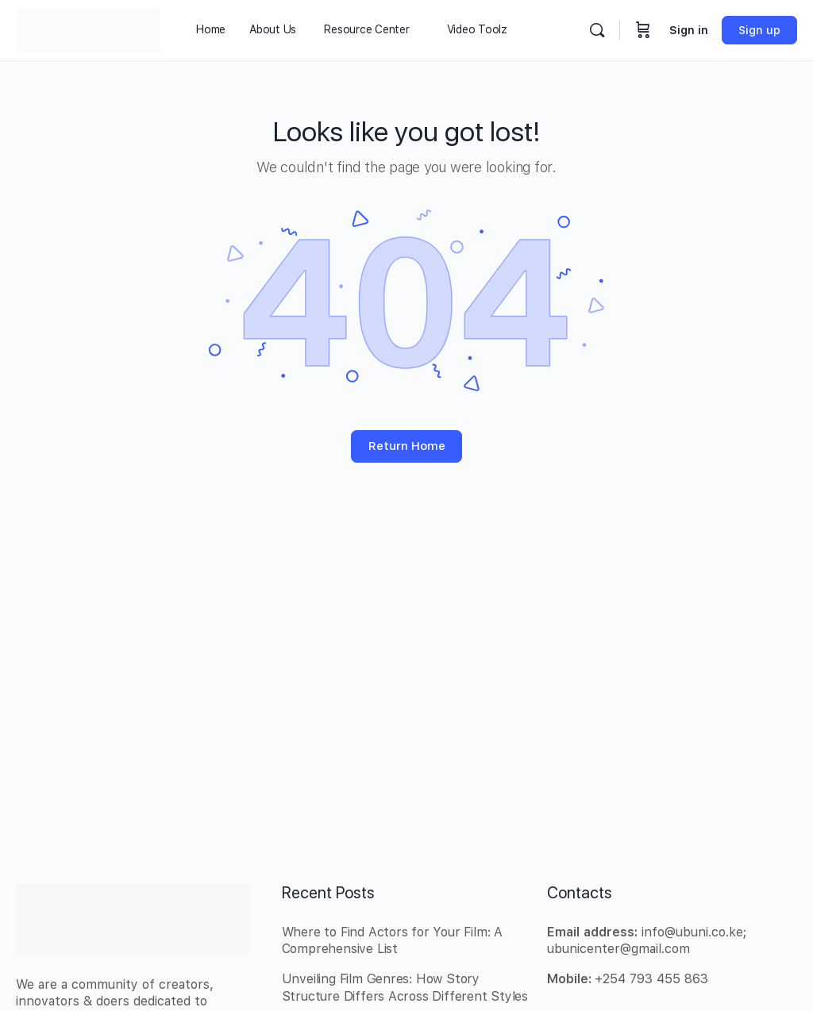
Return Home (406, 446)
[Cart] (643, 30)
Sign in (688, 30)
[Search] (597, 30)
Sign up (759, 30)
